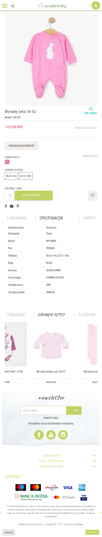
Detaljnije (8, 532)
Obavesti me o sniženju (85, 127)
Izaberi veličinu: (14, 169)
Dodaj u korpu (32, 195)
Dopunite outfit (51, 314)
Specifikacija (50, 218)
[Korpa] (95, 10)
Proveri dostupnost (22, 146)
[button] (13, 6)
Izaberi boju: (12, 157)
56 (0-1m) (11, 176)
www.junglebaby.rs (35, 524)
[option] (51, 60)
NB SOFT (58, 524)
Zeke (49, 233)
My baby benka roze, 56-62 (51, 371)
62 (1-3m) (25, 176)
